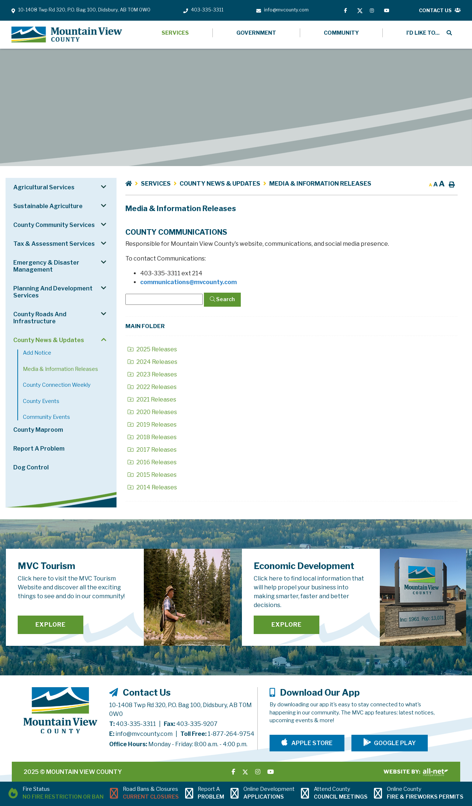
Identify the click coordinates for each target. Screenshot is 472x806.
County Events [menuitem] (41, 401)
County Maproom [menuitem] (38, 429)
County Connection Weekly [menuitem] (57, 385)
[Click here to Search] (222, 300)
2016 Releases (152, 462)
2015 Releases (152, 474)
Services (156, 183)
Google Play (395, 743)
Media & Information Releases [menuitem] (60, 369)
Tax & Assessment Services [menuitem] (54, 243)
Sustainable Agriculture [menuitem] (48, 206)
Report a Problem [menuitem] (39, 448)
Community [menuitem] (341, 33)
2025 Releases (152, 349)
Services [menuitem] (175, 33)
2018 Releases (152, 437)
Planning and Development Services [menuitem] (53, 292)
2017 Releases (152, 449)
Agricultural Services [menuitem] (43, 187)
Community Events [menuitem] (46, 417)
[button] (103, 187)
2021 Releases (152, 399)
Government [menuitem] (256, 33)
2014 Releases (152, 487)
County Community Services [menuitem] (54, 224)
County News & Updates (220, 183)
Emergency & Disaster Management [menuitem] (46, 266)
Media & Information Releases (320, 183)
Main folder (145, 326)
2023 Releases (152, 374)
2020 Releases (152, 412)
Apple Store (311, 743)
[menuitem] (422, 32)
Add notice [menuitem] (37, 352)
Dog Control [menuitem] (31, 467)
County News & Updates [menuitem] (48, 340)
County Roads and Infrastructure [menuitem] (39, 318)
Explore (50, 624)
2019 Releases (152, 424)
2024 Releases (152, 361)
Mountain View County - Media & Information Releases (66, 34)
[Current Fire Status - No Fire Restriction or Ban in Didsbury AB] (56, 794)
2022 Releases (152, 386)
